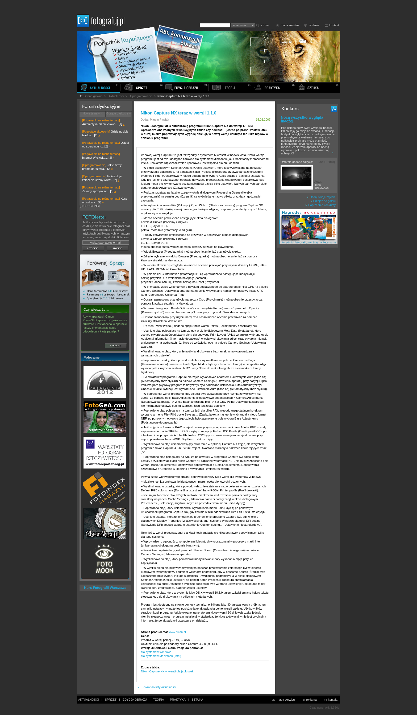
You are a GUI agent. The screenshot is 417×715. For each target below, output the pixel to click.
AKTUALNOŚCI (88, 699)
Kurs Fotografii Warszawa (105, 588)
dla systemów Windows (156, 652)
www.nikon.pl (177, 632)
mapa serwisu (290, 25)
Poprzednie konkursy (320, 205)
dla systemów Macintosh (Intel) (161, 656)
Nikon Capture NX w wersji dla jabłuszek (167, 671)
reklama (314, 25)
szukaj (265, 25)
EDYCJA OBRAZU (135, 699)
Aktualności (116, 96)
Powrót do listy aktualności (157, 687)
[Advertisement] (307, 334)
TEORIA (158, 699)
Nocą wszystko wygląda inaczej (302, 119)
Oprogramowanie (141, 96)
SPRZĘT (110, 699)
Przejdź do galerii (323, 201)
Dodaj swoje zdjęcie (321, 197)
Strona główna (91, 96)
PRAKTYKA (178, 699)
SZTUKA (197, 699)
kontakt (334, 25)
